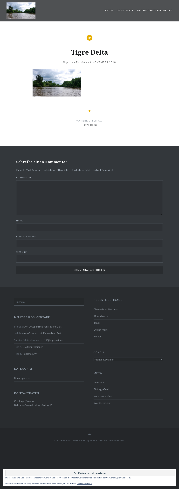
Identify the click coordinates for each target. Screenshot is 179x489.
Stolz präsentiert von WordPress (71, 440)
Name (20, 220)
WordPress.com (116, 440)
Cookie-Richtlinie (84, 483)
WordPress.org (102, 402)
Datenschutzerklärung (154, 10)
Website (21, 252)
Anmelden (99, 382)
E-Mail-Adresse (27, 236)
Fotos (109, 10)
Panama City (30, 353)
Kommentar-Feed (103, 396)
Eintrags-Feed (101, 389)
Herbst (97, 336)
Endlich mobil (101, 329)
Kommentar (25, 177)
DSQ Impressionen (54, 340)
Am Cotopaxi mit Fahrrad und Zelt (43, 326)
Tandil (97, 322)
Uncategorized (22, 378)
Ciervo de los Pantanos (106, 309)
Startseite (125, 10)
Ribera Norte (101, 316)
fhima (80, 62)
